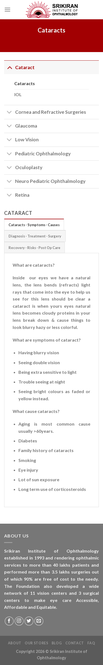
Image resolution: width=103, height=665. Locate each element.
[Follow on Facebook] (9, 621)
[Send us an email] (38, 621)
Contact (74, 643)
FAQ (91, 643)
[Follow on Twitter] (29, 621)
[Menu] (7, 9)
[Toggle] (9, 67)
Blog (57, 643)
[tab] (34, 224)
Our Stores (36, 643)
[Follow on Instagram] (19, 621)
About (14, 643)
